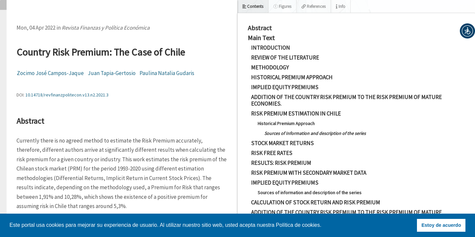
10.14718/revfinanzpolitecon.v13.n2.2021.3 (67, 95)
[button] (467, 31)
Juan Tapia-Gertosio (112, 73)
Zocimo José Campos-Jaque (50, 73)
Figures (282, 6)
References (313, 6)
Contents (252, 6)
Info (340, 6)
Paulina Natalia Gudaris (167, 73)
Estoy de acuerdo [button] (441, 225)
